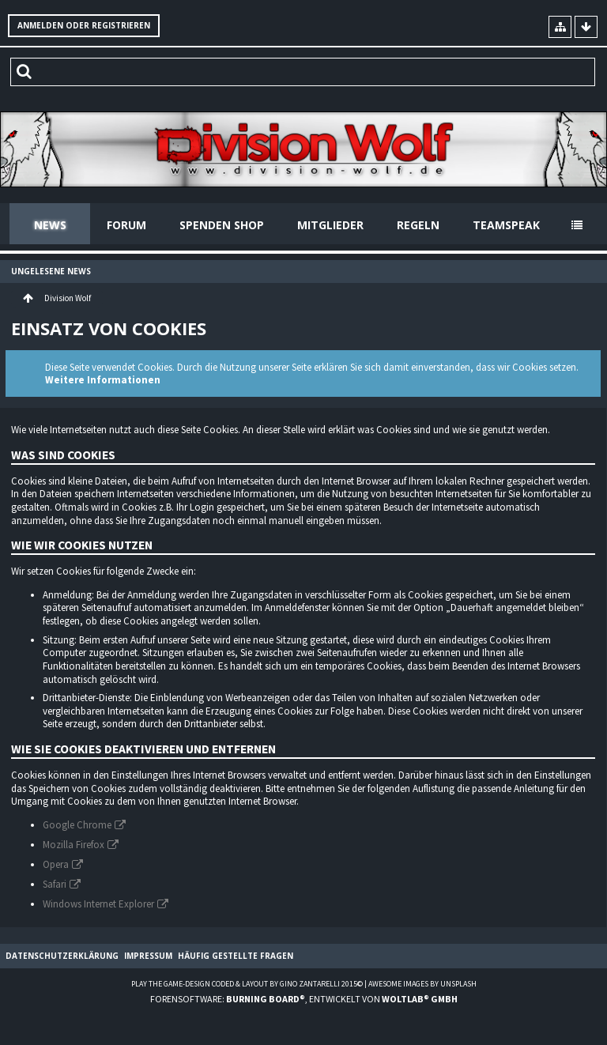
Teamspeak (506, 224)
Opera (56, 864)
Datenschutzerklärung (62, 955)
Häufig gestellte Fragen (235, 955)
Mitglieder (330, 224)
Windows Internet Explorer (98, 904)
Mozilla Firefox (73, 844)
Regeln (418, 224)
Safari (54, 884)
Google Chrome (77, 825)
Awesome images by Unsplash (422, 984)
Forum (126, 224)
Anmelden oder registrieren (83, 25)
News (50, 224)
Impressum (148, 955)
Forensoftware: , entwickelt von (304, 999)
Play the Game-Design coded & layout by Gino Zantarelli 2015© (247, 984)
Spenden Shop (221, 224)
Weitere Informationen (102, 380)
